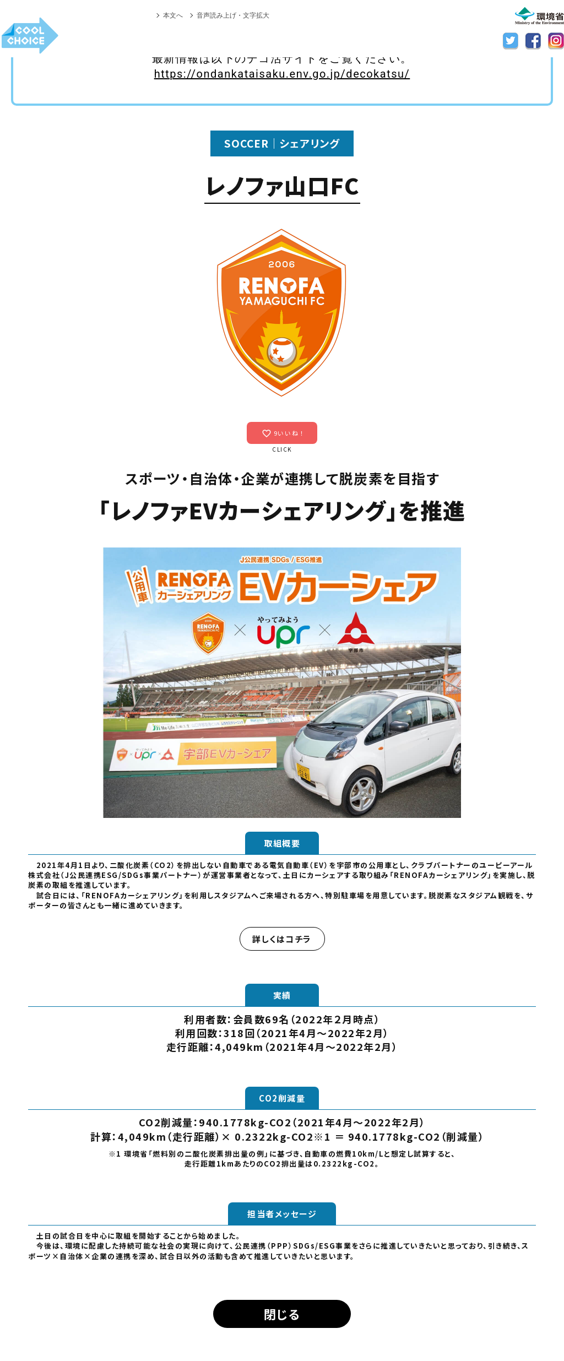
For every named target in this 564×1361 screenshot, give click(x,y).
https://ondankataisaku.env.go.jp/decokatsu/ (282, 73)
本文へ (173, 15)
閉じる (282, 1313)
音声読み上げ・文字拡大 (233, 15)
